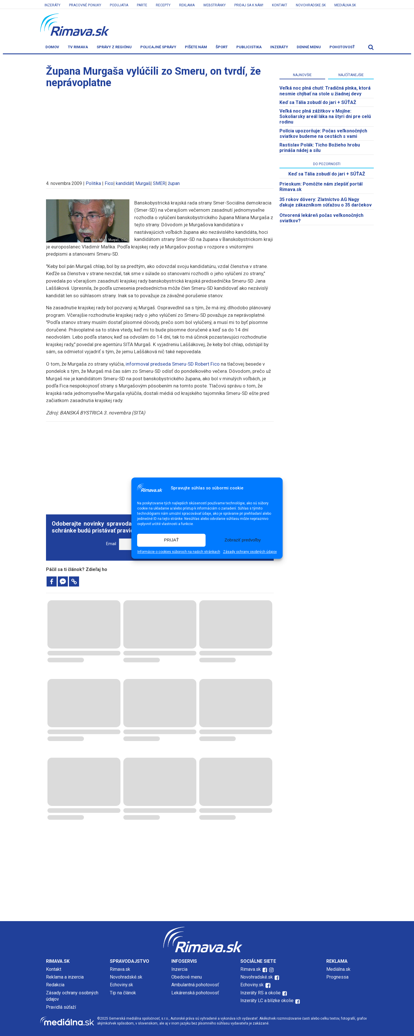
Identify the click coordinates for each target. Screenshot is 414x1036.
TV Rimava (78, 47)
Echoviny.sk (121, 984)
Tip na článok (123, 993)
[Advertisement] (159, 131)
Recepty (163, 5)
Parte (142, 5)
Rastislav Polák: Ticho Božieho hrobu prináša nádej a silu (319, 147)
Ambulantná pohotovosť (195, 984)
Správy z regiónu (114, 47)
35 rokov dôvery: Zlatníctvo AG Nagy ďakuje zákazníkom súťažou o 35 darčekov (325, 202)
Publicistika (249, 47)
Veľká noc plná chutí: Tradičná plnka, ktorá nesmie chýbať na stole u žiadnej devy (325, 90)
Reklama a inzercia (65, 977)
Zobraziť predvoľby (243, 540)
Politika (93, 183)
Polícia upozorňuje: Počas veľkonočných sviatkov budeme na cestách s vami (323, 133)
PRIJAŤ (171, 540)
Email (111, 543)
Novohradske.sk (311, 5)
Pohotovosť (342, 47)
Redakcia (55, 984)
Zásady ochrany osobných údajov (250, 552)
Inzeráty (52, 5)
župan (174, 183)
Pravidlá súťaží (61, 1007)
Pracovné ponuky (85, 5)
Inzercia (179, 969)
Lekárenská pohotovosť (195, 993)
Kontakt (279, 5)
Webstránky (214, 5)
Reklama (187, 5)
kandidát (124, 183)
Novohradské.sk (126, 977)
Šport (222, 47)
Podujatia (119, 5)
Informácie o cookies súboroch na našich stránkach (178, 552)
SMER (159, 183)
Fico (109, 183)
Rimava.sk (120, 969)
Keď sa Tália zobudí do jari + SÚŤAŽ (317, 102)
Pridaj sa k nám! (248, 5)
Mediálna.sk (345, 5)
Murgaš (142, 183)
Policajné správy (158, 47)
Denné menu (309, 47)
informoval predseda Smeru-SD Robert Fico (173, 364)
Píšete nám (196, 47)
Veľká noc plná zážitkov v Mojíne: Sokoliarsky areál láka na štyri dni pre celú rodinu (325, 116)
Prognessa (337, 977)
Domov (52, 47)
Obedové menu (186, 977)
